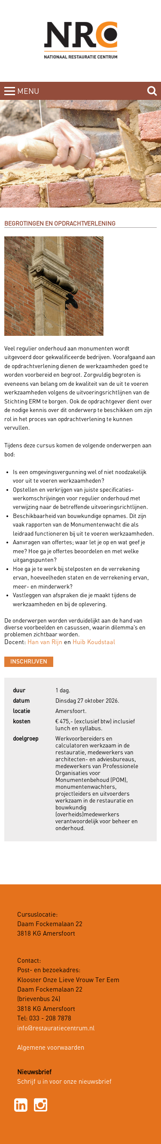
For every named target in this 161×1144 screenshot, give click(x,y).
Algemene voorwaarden (50, 1048)
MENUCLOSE (29, 96)
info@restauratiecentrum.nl (55, 1028)
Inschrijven (28, 661)
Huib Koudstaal (94, 642)
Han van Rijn (44, 642)
